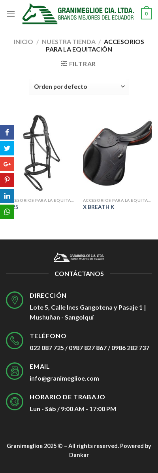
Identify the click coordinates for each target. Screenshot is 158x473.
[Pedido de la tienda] (79, 86)
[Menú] (10, 13)
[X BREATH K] (117, 151)
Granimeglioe (25, 445)
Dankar (79, 455)
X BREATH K (98, 207)
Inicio (23, 41)
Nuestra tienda (69, 41)
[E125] (40, 151)
